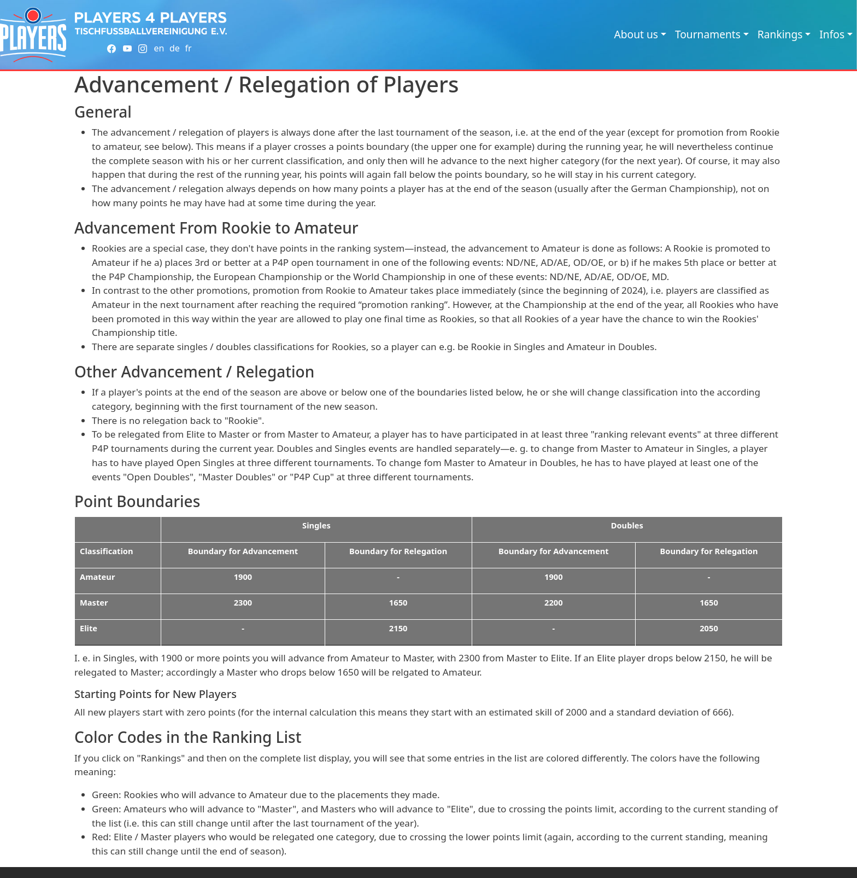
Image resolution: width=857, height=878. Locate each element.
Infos (831, 34)
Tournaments (708, 34)
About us (636, 34)
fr (188, 48)
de (174, 48)
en (159, 48)
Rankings (780, 34)
